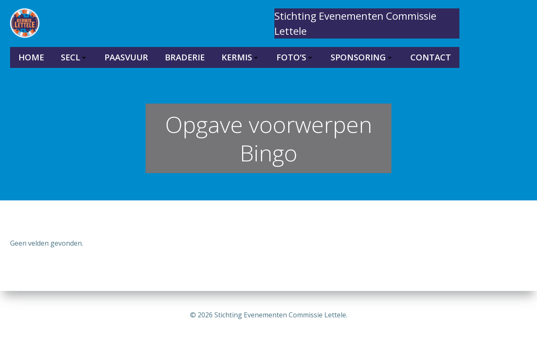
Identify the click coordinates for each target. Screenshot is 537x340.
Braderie (185, 57)
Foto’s (295, 57)
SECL (74, 57)
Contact (430, 57)
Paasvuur (126, 57)
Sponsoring (362, 57)
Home (31, 57)
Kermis (241, 57)
